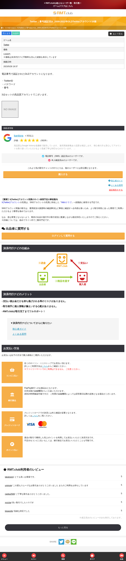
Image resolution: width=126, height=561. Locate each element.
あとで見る (118, 34)
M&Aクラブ (66, 202)
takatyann (9, 477)
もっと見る (63, 527)
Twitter (6, 45)
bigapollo (9, 511)
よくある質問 (117, 185)
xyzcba (8, 502)
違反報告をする (116, 190)
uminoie (8, 485)
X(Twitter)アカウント (11, 202)
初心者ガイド (117, 181)
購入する (63, 174)
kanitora (18, 135)
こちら (45, 366)
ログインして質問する (63, 235)
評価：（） (31, 140)
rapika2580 (10, 494)
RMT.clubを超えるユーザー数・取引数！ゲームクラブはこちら (63, 4)
